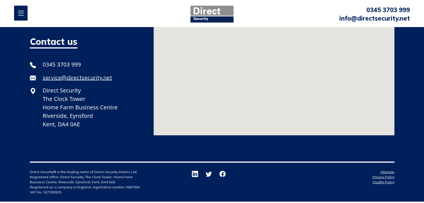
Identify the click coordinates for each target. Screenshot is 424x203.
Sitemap (387, 172)
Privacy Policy (383, 177)
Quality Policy (383, 182)
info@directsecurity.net (374, 18)
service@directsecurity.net (77, 77)
